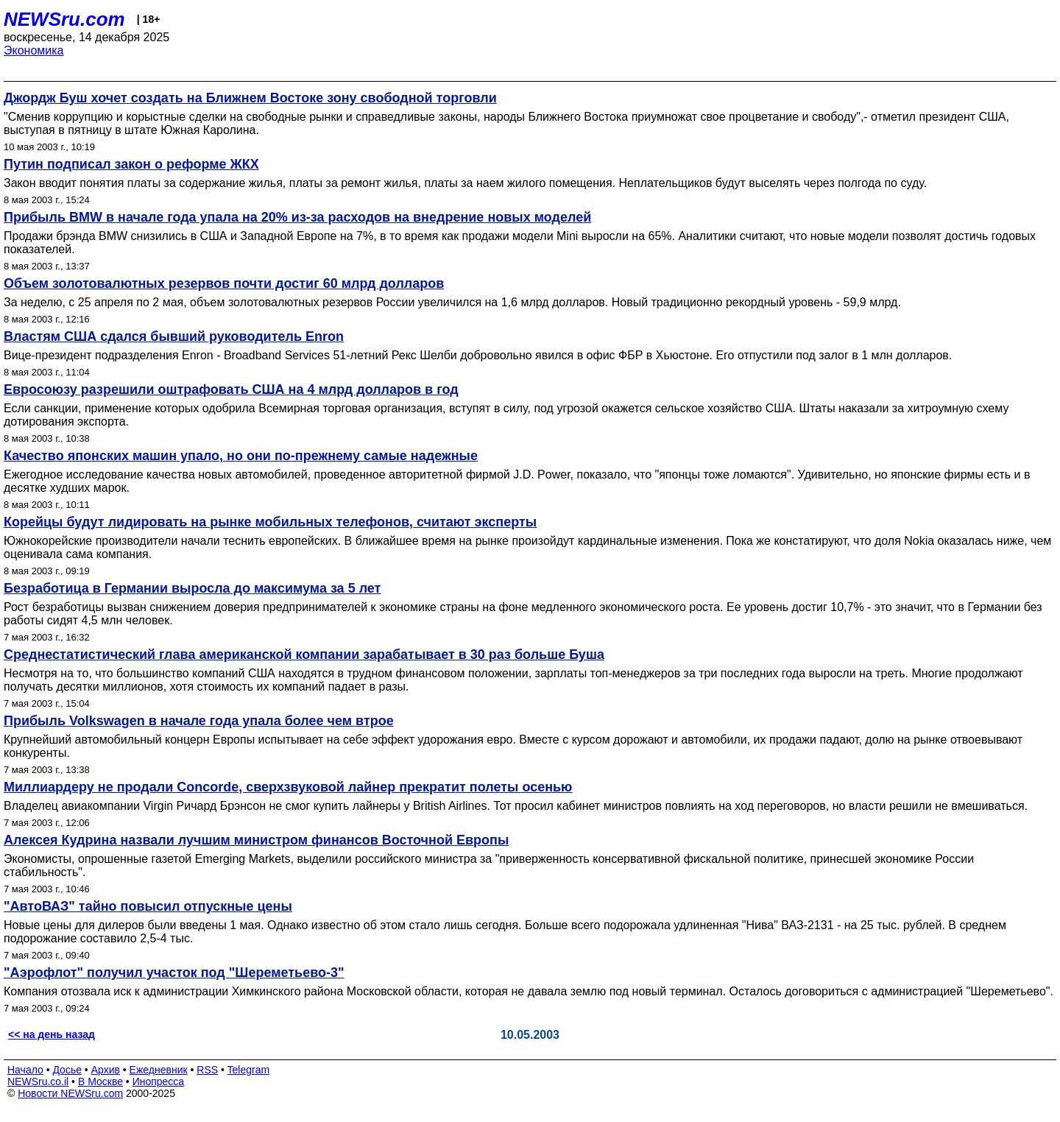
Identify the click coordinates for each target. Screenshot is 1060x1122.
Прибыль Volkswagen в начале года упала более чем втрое (199, 720)
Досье (67, 1070)
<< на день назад (51, 1034)
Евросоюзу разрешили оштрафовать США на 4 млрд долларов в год (231, 389)
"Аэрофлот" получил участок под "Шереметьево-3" (174, 972)
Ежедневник (159, 1070)
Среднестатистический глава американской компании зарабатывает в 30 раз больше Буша (304, 654)
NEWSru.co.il (37, 1081)
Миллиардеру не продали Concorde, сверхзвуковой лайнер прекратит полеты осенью (288, 787)
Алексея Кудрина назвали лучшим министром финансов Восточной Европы (256, 840)
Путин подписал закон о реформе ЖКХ (131, 164)
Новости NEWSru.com (70, 1093)
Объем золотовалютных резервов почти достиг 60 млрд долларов (224, 283)
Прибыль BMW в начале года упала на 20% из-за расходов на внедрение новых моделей (297, 217)
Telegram (248, 1070)
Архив (105, 1070)
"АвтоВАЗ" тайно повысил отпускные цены (148, 906)
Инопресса (158, 1081)
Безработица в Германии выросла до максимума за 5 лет (192, 588)
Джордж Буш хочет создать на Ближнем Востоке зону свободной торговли (250, 98)
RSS (207, 1070)
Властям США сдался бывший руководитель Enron (174, 336)
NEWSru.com (64, 19)
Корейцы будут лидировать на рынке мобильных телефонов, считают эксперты (270, 522)
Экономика (34, 50)
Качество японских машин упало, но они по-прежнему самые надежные (241, 455)
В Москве (100, 1081)
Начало (25, 1070)
